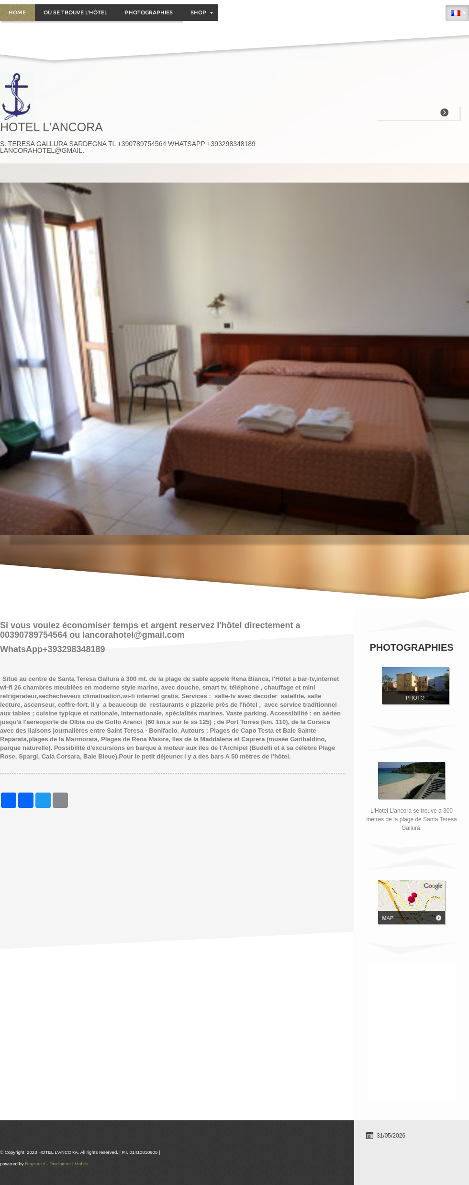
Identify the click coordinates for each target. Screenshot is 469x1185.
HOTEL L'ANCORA (51, 127)
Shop (201, 12)
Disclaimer (60, 1163)
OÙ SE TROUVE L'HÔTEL (75, 12)
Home (17, 12)
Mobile (81, 1163)
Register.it (35, 1163)
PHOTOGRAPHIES (149, 12)
